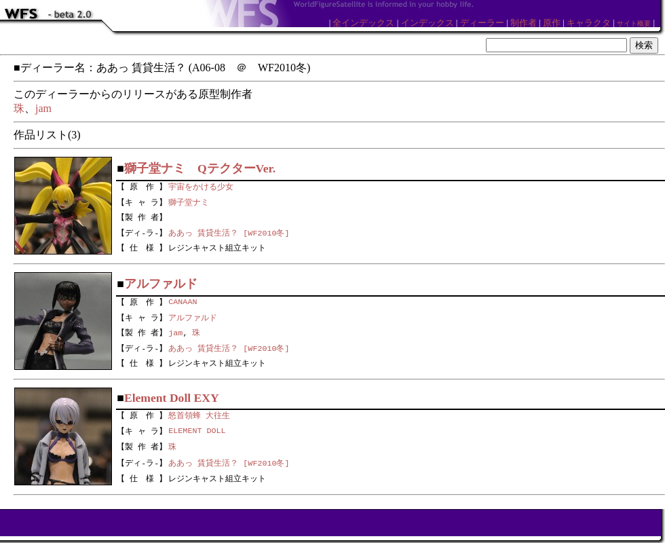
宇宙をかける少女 (200, 185)
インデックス (427, 23)
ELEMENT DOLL (196, 430)
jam (43, 108)
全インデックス (363, 23)
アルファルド (192, 316)
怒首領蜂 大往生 (199, 414)
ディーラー (482, 23)
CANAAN (182, 300)
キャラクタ (589, 23)
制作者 (523, 23)
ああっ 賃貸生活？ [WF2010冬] (228, 232)
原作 (551, 23)
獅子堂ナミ (188, 200)
